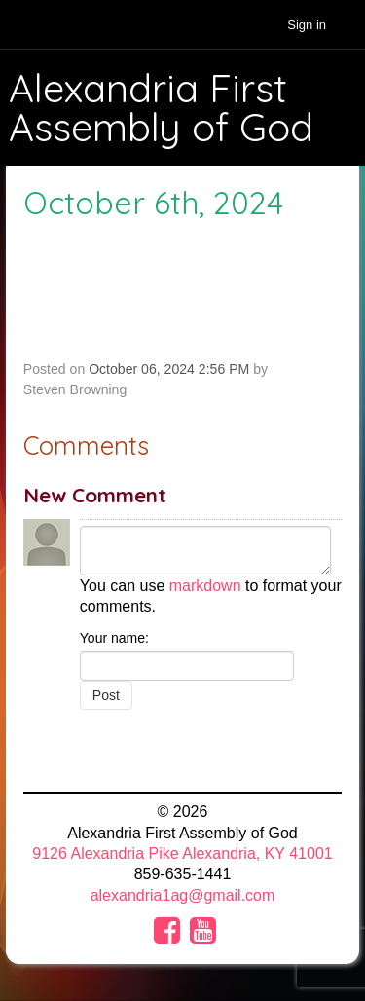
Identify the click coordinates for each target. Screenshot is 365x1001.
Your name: (114, 638)
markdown (205, 585)
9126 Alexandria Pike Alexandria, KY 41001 (182, 853)
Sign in (306, 25)
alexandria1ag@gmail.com (183, 895)
